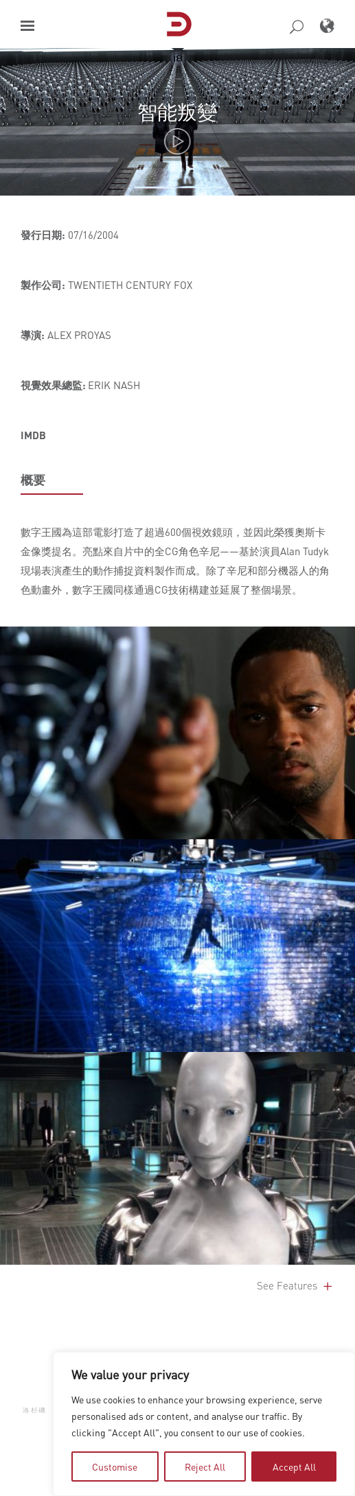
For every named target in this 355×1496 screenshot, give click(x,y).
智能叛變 (177, 111)
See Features (295, 1285)
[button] (27, 26)
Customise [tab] (114, 1466)
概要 (33, 480)
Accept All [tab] (294, 1466)
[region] (204, 1424)
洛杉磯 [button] (35, 1409)
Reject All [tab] (205, 1466)
